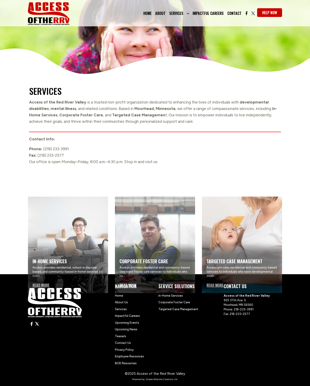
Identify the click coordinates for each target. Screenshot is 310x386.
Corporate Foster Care (174, 302)
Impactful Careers (208, 13)
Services (176, 13)
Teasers (120, 336)
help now (269, 12)
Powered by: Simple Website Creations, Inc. (155, 379)
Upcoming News (126, 329)
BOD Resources (126, 363)
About (160, 13)
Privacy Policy (124, 349)
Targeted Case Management (178, 309)
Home (147, 13)
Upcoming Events (127, 322)
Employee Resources (129, 356)
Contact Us (123, 343)
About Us (121, 302)
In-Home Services (170, 295)
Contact (234, 13)
